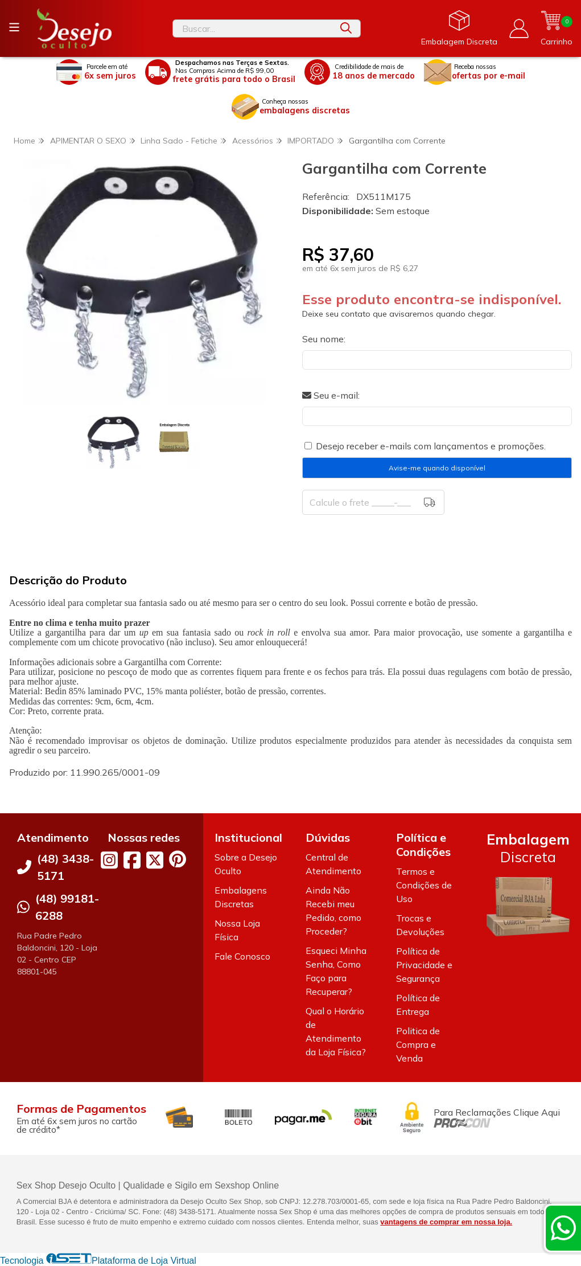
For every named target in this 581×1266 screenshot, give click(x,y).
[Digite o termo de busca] (252, 28)
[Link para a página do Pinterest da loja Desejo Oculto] (177, 859)
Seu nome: (323, 339)
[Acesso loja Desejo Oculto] (519, 28)
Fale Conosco (242, 956)
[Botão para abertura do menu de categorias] (14, 27)
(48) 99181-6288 (67, 907)
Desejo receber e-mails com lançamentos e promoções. (431, 446)
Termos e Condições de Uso (424, 885)
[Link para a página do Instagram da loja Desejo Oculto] (109, 860)
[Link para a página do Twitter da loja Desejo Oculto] (154, 860)
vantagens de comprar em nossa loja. (446, 1222)
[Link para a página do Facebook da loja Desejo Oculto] (132, 860)
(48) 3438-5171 (65, 867)
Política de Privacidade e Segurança (424, 964)
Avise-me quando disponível (437, 468)
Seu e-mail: (331, 395)
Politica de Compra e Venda (418, 1044)
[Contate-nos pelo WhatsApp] (563, 1227)
